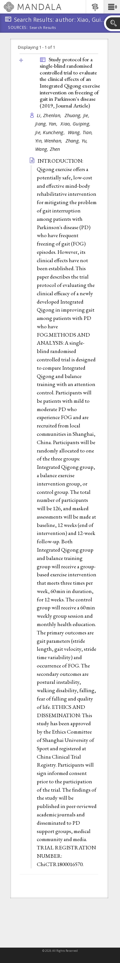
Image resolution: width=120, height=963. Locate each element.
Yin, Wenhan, (49, 141)
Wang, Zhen (47, 149)
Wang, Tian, (81, 132)
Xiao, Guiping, (76, 124)
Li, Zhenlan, (50, 115)
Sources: (18, 28)
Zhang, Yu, (77, 141)
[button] (112, 6)
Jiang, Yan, (47, 124)
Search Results (42, 27)
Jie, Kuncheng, (50, 132)
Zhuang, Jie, (78, 115)
